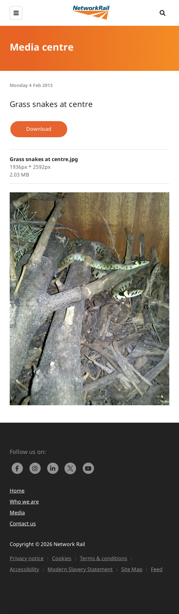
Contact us (23, 523)
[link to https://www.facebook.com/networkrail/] (18, 468)
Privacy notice (27, 558)
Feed (157, 569)
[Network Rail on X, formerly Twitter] (72, 468)
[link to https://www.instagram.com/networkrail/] (36, 468)
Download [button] (38, 128)
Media (17, 512)
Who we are (24, 501)
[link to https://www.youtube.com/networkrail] (89, 468)
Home (17, 490)
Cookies (61, 558)
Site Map (131, 569)
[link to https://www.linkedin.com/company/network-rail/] (54, 468)
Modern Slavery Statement (80, 569)
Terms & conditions (103, 558)
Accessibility (24, 569)
